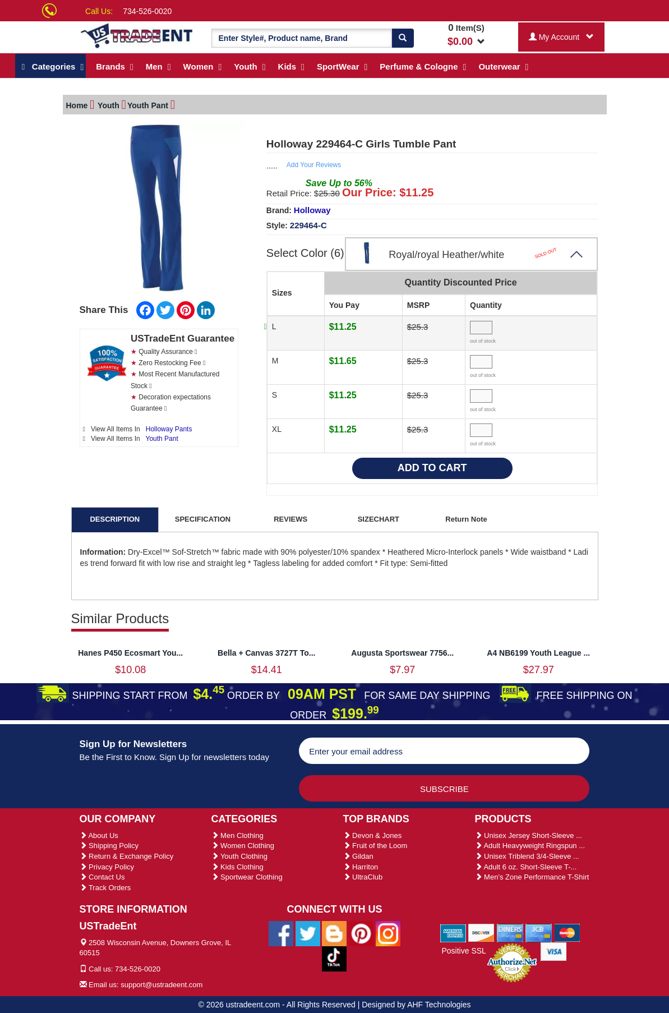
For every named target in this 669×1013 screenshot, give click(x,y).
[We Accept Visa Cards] (554, 949)
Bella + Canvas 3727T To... (266, 651)
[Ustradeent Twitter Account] (308, 931)
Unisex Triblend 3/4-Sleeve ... (527, 854)
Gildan (358, 854)
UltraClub (363, 875)
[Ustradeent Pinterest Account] (361, 931)
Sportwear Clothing (247, 875)
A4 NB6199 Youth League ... (538, 651)
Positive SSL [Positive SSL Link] (463, 949)
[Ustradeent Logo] (137, 35)
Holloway (312, 208)
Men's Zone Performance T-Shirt (532, 875)
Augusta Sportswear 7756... (402, 651)
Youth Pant (162, 437)
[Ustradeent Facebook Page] (281, 931)
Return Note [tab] (466, 517)
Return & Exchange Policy (127, 854)
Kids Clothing (237, 865)
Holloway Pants (169, 427)
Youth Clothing (239, 854)
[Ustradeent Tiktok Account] (334, 956)
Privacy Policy (107, 865)
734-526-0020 (147, 11)
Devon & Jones (372, 834)
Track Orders (105, 886)
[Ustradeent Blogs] (334, 931)
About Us (99, 834)
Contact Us (102, 875)
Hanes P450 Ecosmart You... (130, 651)
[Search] (402, 38)
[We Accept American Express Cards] (453, 930)
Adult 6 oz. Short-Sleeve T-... (526, 865)
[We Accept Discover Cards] (481, 930)
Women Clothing (242, 844)
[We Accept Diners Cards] (510, 930)
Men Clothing (237, 834)
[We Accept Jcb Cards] (538, 930)
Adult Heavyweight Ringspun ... (530, 844)
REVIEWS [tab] (290, 517)
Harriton (361, 865)
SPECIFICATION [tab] (202, 517)
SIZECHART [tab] (378, 517)
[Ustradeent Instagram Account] (388, 931)
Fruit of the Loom (375, 844)
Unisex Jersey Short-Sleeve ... (528, 834)
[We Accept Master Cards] (567, 930)
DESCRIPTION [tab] (115, 517)
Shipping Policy (109, 844)
